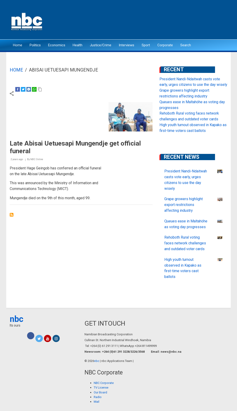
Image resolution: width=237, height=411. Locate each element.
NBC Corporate (104, 383)
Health (77, 45)
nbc (16, 319)
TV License (101, 387)
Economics (56, 45)
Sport (146, 45)
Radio (98, 397)
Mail (96, 401)
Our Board (100, 392)
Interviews (126, 45)
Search (185, 45)
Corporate (165, 45)
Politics (35, 45)
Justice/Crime (100, 45)
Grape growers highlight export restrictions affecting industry (183, 205)
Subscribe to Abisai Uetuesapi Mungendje (11, 215)
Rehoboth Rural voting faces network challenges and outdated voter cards (185, 243)
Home (17, 45)
